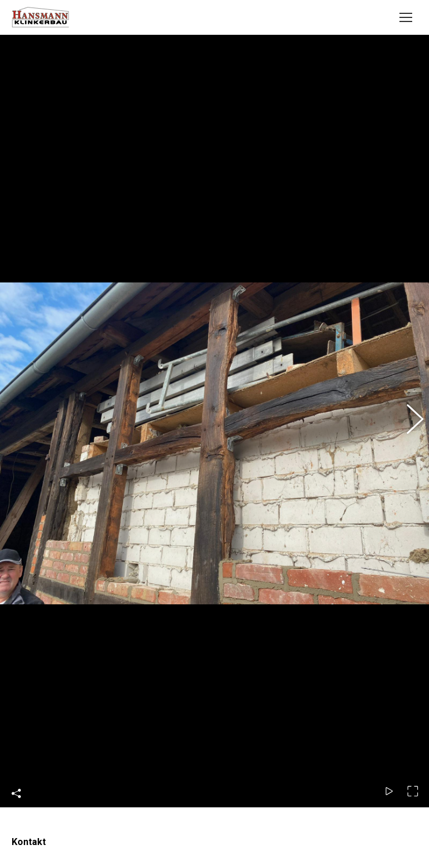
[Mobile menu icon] (405, 17)
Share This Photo (16, 653)
